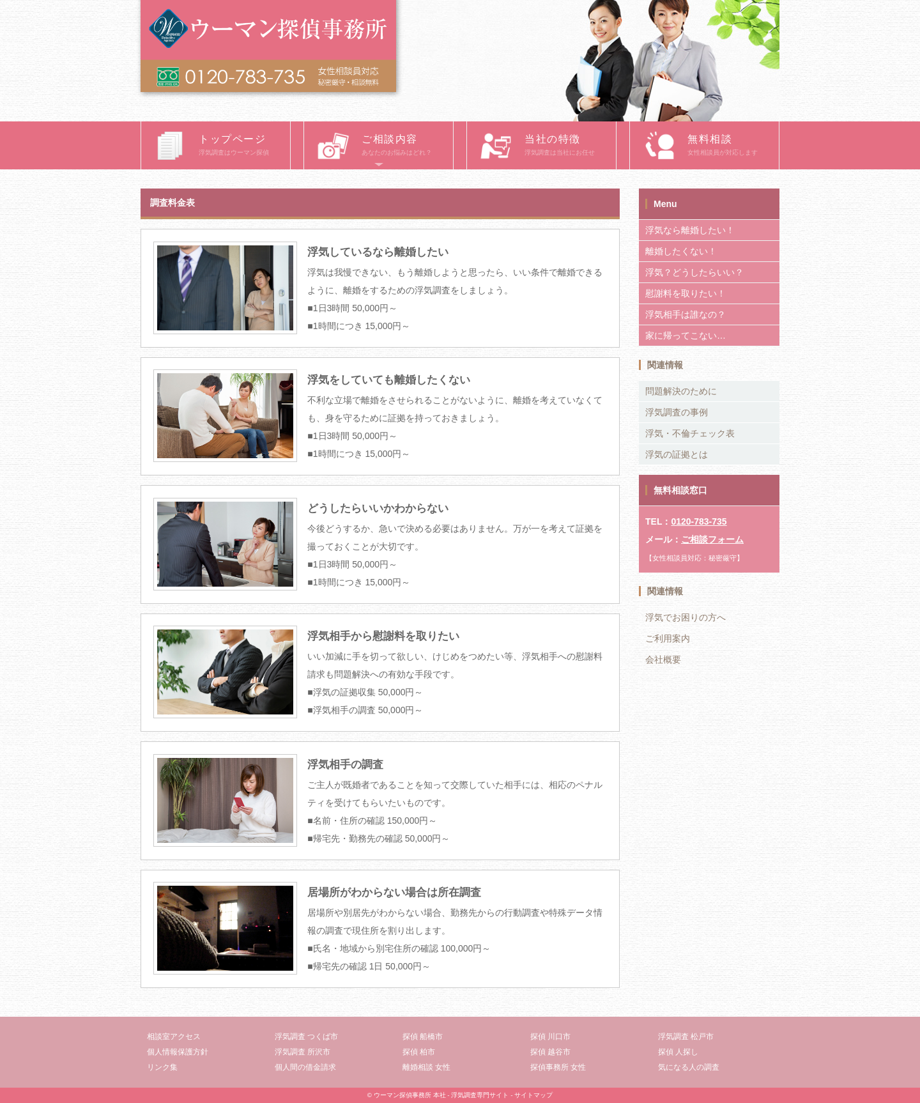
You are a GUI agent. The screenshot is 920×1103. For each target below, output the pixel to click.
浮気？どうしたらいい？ (694, 272)
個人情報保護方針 (177, 1051)
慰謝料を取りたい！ (685, 293)
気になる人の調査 (688, 1067)
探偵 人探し (678, 1051)
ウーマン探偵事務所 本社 (410, 1095)
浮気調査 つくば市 (306, 1036)
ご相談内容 (407, 146)
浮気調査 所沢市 (302, 1051)
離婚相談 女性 (426, 1067)
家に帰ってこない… (685, 335)
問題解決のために (681, 391)
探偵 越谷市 (550, 1051)
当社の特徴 (570, 146)
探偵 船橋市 (422, 1036)
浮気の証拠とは (676, 454)
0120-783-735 (698, 521)
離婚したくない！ (681, 251)
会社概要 (663, 659)
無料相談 (733, 146)
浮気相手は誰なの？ (685, 314)
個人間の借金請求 (305, 1067)
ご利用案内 (667, 638)
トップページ (244, 146)
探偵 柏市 (418, 1051)
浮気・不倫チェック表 (690, 433)
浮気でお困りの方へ (685, 617)
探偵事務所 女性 (558, 1067)
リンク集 (162, 1067)
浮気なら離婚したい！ (690, 230)
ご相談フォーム (712, 539)
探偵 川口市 (550, 1036)
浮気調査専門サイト (480, 1095)
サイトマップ (533, 1095)
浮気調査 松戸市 (686, 1036)
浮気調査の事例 (676, 412)
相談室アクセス (174, 1036)
